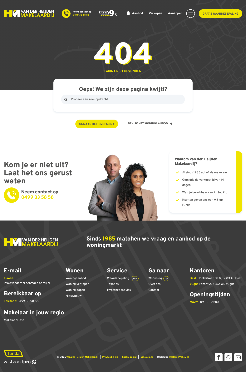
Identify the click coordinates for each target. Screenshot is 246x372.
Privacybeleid (110, 357)
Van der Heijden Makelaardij (82, 357)
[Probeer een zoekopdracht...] (123, 99)
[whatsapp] (228, 357)
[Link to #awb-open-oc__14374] (190, 13)
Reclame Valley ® (179, 357)
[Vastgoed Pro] (20, 361)
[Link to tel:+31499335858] (66, 13)
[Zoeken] (66, 99)
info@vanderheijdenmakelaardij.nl (27, 283)
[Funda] (13, 352)
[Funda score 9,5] (108, 11)
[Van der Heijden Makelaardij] (29, 11)
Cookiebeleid (129, 357)
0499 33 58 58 (27, 301)
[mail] (238, 357)
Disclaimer (146, 357)
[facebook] (219, 357)
